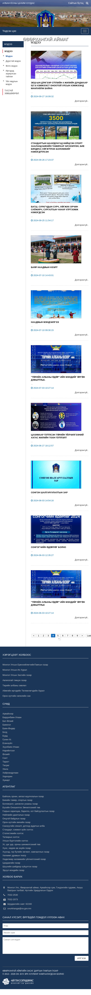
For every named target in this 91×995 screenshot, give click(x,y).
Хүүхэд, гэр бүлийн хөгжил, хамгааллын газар (26, 852)
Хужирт (6, 780)
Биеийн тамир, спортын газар (17, 800)
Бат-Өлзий (8, 721)
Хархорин (7, 776)
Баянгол (7, 724)
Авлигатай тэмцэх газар (15, 680)
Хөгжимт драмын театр (14, 855)
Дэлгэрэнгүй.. (81, 101)
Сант (5, 758)
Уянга (5, 769)
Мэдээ (9, 51)
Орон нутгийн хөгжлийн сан (17, 696)
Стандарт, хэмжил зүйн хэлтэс (18, 829)
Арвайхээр (8, 713)
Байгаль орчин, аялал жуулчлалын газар (23, 796)
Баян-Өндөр (9, 728)
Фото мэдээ (11, 66)
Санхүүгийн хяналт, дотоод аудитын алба (24, 826)
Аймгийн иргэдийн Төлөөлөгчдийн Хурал (23, 690)
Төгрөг (6, 765)
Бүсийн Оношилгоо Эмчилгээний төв (21, 807)
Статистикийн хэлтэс (13, 833)
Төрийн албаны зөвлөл (14, 685)
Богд (5, 732)
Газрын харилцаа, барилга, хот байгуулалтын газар (28, 811)
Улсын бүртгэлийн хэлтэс (15, 840)
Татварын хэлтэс (11, 837)
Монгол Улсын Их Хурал (15, 670)
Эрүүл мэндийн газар (13, 870)
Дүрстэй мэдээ (13, 61)
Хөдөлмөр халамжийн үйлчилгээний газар (24, 859)
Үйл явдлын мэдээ (12, 82)
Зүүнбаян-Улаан (11, 747)
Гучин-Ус (7, 739)
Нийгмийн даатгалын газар (16, 815)
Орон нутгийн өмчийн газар (16, 822)
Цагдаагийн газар (11, 863)
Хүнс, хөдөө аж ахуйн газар (17, 848)
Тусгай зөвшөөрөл (12, 92)
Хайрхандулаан (10, 772)
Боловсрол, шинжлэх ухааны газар (20, 804)
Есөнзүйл (7, 743)
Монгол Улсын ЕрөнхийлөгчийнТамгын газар (25, 664)
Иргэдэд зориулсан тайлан (11, 73)
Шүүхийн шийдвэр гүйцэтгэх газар (20, 866)
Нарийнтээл (9, 750)
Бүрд (5, 736)
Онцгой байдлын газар (14, 818)
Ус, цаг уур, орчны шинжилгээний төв (21, 844)
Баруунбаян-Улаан (12, 717)
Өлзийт (6, 754)
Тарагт (6, 761)
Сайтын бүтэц (75, 3)
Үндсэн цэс (9, 31)
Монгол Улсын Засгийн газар (17, 675)
